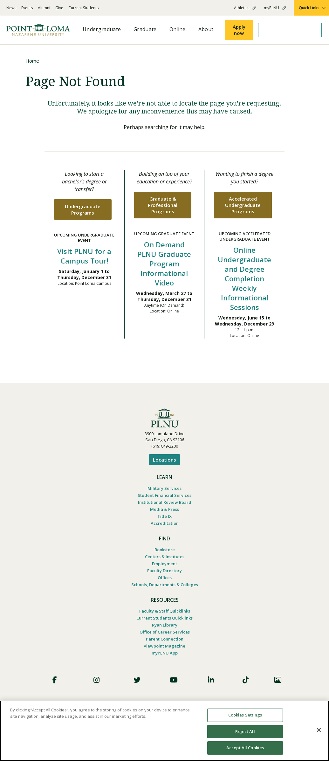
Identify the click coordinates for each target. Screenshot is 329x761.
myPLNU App (165, 653)
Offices (165, 577)
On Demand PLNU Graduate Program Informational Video (164, 263)
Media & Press (164, 509)
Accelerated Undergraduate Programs (243, 205)
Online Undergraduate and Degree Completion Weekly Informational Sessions (244, 278)
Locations (164, 459)
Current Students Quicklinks (164, 618)
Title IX (164, 516)
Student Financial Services (164, 495)
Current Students (83, 7)
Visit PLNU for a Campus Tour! (84, 255)
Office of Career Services (165, 632)
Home (32, 61)
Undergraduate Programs (82, 209)
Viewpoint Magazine (164, 646)
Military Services (164, 488)
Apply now (239, 30)
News (11, 7)
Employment (164, 563)
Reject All (245, 731)
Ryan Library (164, 625)
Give (59, 7)
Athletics (241, 7)
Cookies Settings (245, 715)
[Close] (319, 730)
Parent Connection (164, 639)
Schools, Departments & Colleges (164, 584)
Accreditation (165, 523)
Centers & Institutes (164, 556)
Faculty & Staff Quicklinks (164, 611)
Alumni (44, 7)
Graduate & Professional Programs (162, 205)
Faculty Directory (164, 570)
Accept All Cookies (245, 748)
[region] (164, 731)
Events (27, 7)
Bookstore (164, 549)
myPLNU (271, 7)
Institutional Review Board (164, 502)
